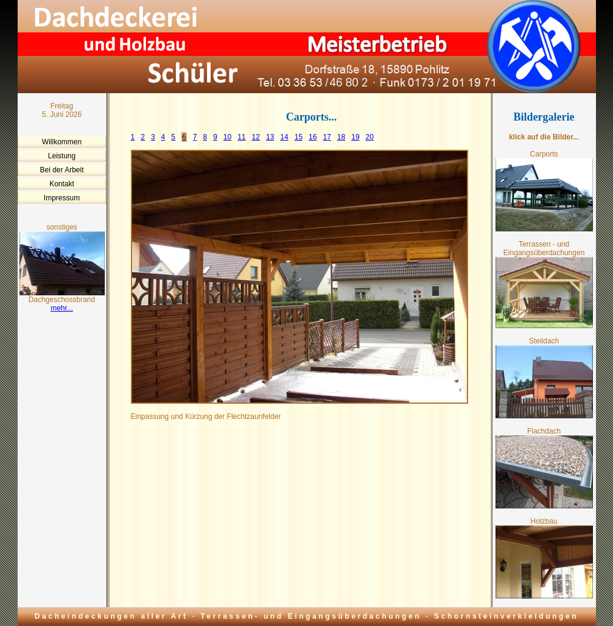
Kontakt (61, 184)
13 (270, 137)
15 (299, 137)
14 (284, 137)
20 (370, 137)
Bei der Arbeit (61, 170)
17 (327, 137)
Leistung (61, 156)
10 (227, 137)
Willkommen (62, 142)
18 (341, 137)
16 (313, 137)
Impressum (62, 198)
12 (256, 137)
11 (241, 137)
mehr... (62, 308)
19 (355, 137)
